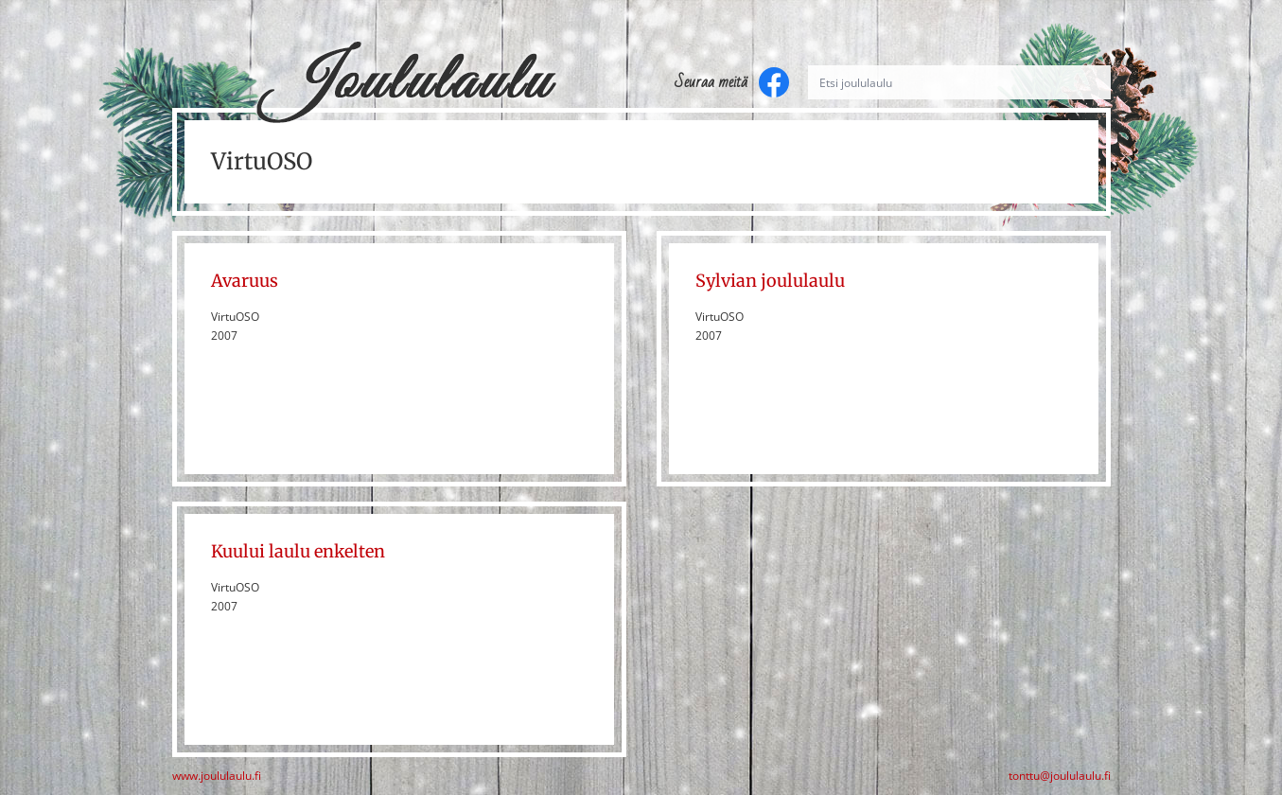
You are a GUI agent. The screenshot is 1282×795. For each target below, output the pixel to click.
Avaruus (244, 281)
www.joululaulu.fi (216, 776)
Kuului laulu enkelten (298, 551)
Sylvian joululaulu (770, 281)
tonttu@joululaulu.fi (1060, 776)
